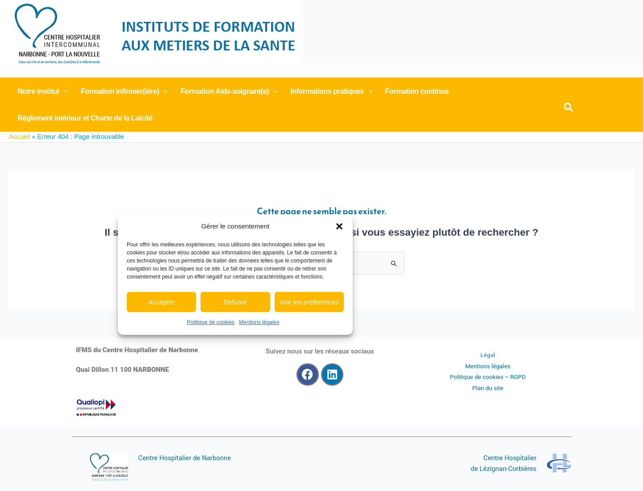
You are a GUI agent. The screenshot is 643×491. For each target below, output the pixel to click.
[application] (62, 91)
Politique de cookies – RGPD (488, 376)
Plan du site (487, 387)
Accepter (161, 302)
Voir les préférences (309, 302)
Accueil (19, 137)
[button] (339, 226)
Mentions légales (259, 322)
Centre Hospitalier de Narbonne (185, 458)
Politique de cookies (211, 322)
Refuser (235, 302)
